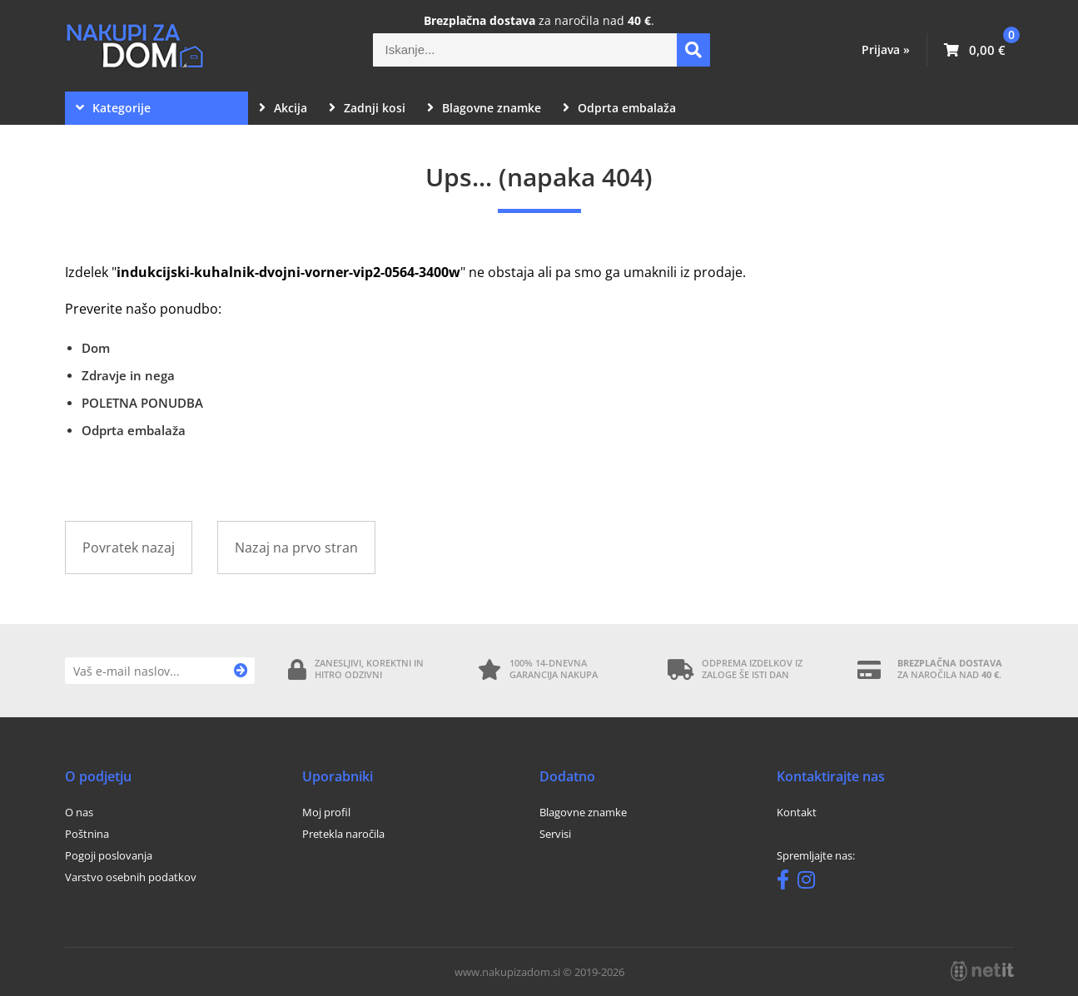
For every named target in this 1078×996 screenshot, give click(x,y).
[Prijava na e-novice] (241, 670)
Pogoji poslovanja (108, 855)
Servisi (555, 833)
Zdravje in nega (128, 375)
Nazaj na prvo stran (296, 547)
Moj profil (326, 812)
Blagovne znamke (484, 108)
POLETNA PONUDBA (142, 402)
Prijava (886, 49)
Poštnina (87, 833)
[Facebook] (787, 882)
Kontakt (797, 812)
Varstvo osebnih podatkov (130, 877)
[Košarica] (975, 50)
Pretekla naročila (343, 833)
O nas (79, 812)
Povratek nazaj (128, 547)
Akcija (283, 108)
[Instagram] (810, 882)
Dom (96, 347)
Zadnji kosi (367, 108)
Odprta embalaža (619, 108)
